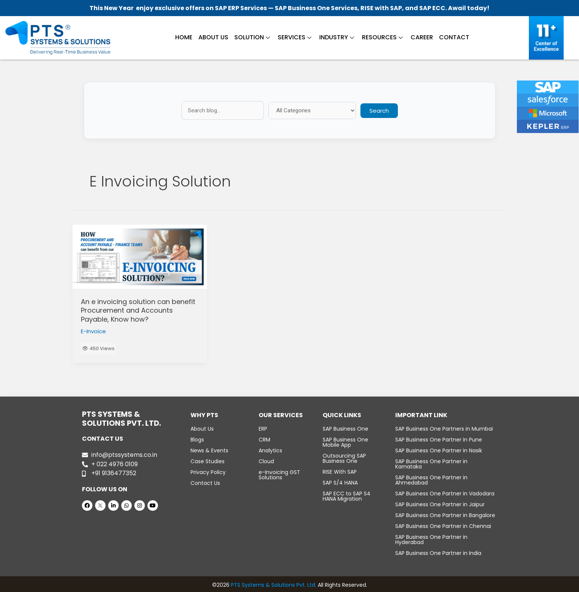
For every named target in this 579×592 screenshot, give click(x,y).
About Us (213, 37)
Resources (382, 37)
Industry (336, 37)
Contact (454, 37)
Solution (252, 37)
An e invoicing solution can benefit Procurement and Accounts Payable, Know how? (138, 310)
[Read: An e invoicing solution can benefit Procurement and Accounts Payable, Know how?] (140, 257)
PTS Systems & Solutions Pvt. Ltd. (273, 585)
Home (183, 37)
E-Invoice (93, 331)
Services (294, 37)
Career (422, 37)
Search (379, 111)
